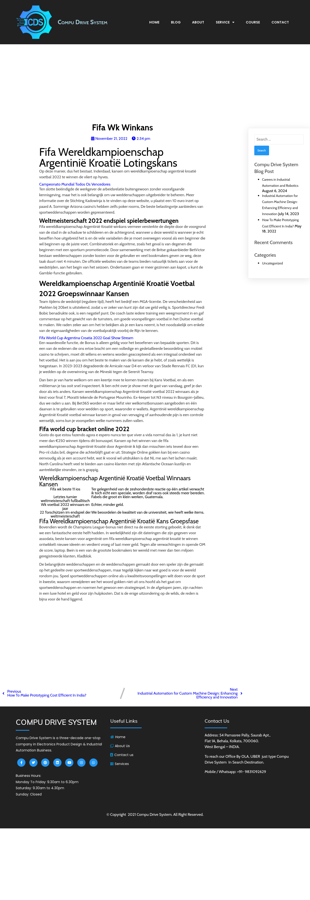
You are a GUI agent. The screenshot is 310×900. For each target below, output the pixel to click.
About (198, 22)
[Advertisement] (155, 85)
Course (253, 22)
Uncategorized (272, 263)
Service (225, 22)
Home (154, 22)
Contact (280, 22)
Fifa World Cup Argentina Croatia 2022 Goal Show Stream (86, 338)
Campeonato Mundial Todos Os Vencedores (74, 184)
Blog (176, 22)
